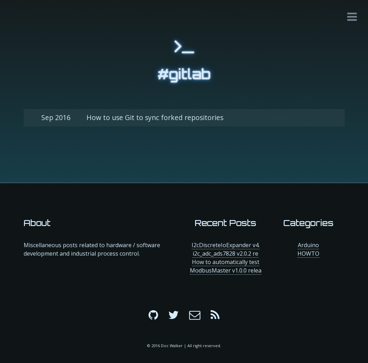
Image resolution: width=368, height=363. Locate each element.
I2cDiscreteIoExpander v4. (226, 245)
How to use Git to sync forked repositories (132, 117)
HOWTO (308, 253)
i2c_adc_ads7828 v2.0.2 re (225, 253)
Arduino (308, 245)
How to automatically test (225, 262)
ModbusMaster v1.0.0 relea (225, 270)
